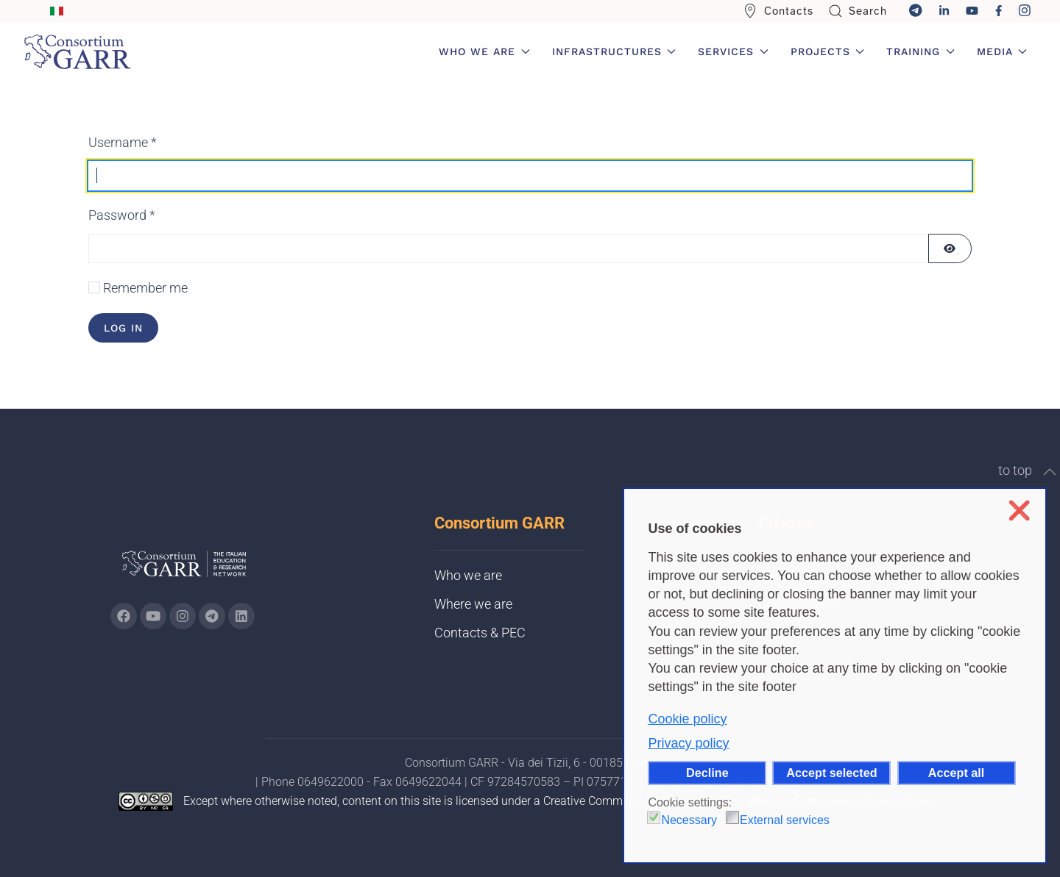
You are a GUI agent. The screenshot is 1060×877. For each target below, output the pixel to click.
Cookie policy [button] (687, 719)
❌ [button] (1019, 511)
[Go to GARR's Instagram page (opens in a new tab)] (123, 616)
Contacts (778, 11)
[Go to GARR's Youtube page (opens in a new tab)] (153, 616)
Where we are (473, 604)
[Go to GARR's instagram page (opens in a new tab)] (182, 616)
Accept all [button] (956, 772)
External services (785, 820)
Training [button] (920, 51)
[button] (1049, 472)
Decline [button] (707, 772)
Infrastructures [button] (614, 51)
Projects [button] (828, 51)
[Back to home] (77, 51)
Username (122, 142)
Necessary (689, 820)
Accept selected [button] (831, 772)
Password (121, 215)
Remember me (145, 288)
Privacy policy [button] (688, 743)
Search (858, 11)
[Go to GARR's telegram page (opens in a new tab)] (212, 616)
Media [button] (1002, 51)
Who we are (468, 575)
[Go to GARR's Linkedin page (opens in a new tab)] (241, 616)
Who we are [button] (484, 51)
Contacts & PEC (480, 632)
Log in (123, 328)
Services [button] (733, 51)
